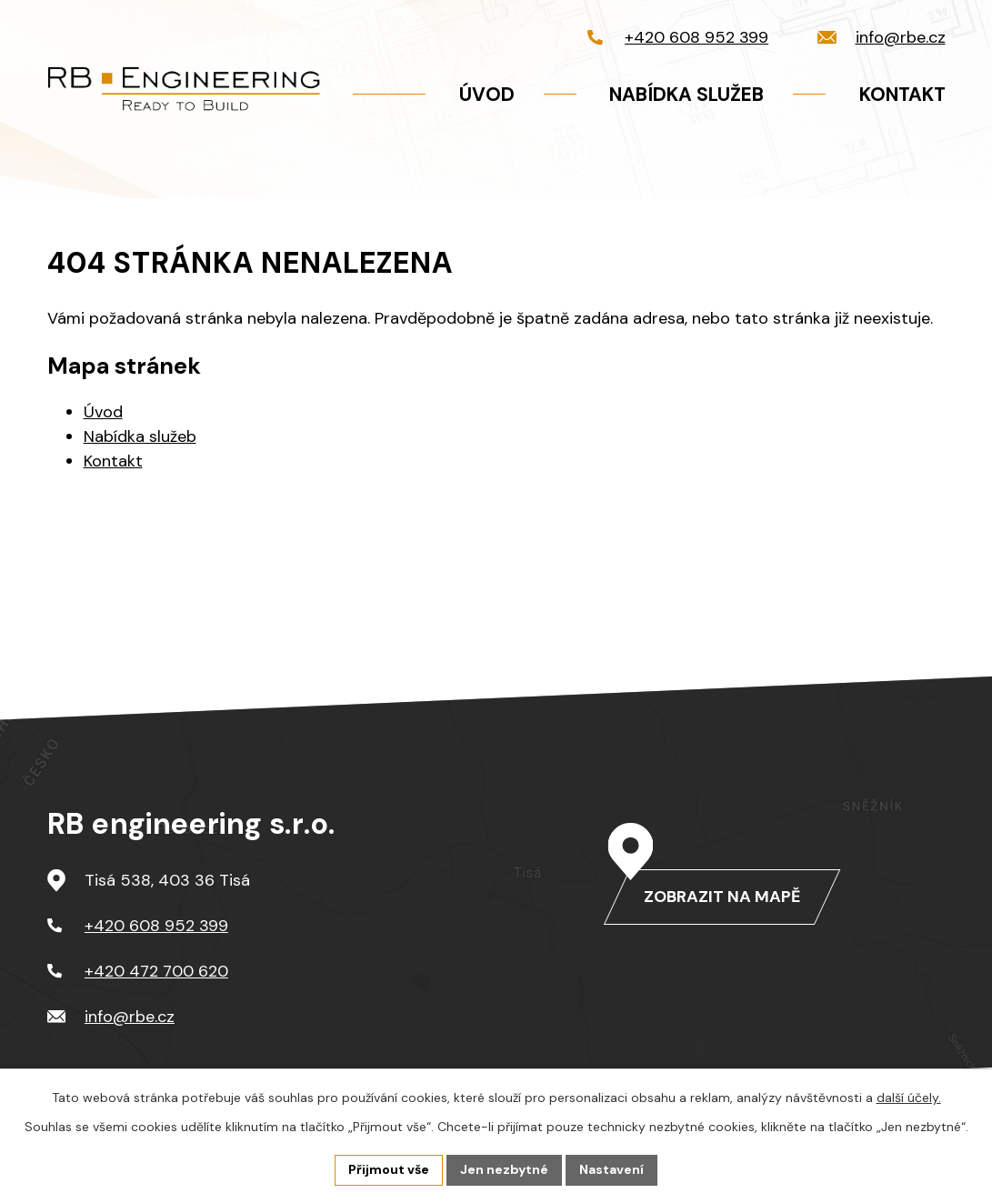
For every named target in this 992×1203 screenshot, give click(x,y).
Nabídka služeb (140, 436)
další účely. (909, 1097)
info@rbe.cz (130, 1017)
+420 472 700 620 (156, 971)
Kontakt (113, 461)
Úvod (103, 412)
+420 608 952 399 (156, 926)
